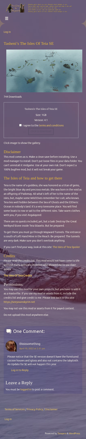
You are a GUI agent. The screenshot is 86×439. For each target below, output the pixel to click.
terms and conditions (51, 125)
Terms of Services (15, 409)
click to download (41, 131)
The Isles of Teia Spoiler (66, 247)
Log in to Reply (19, 370)
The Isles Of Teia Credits (18, 275)
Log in (7, 32)
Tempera (62, 433)
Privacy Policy (35, 409)
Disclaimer (51, 409)
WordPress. (74, 433)
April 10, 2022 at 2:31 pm (32, 348)
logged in (25, 389)
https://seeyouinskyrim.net (19, 302)
